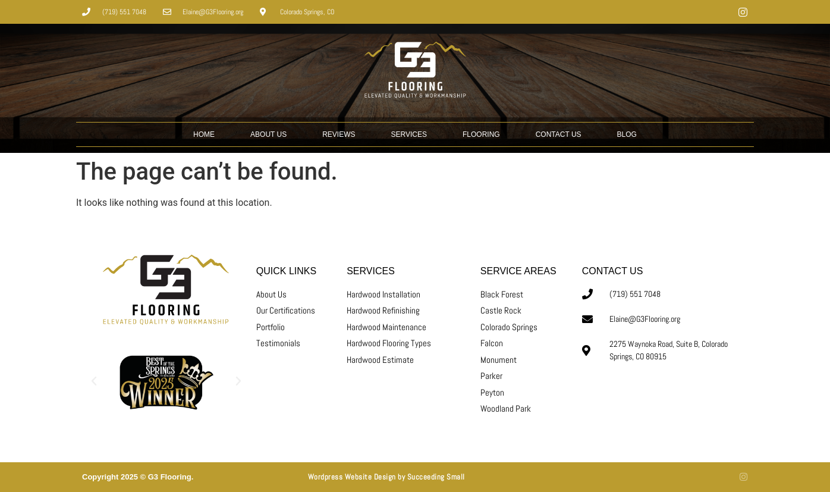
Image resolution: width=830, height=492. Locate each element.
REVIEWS (338, 134)
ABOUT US (268, 134)
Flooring (481, 134)
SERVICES (409, 134)
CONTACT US (558, 134)
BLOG (627, 134)
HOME (204, 134)
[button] (94, 381)
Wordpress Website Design (352, 477)
